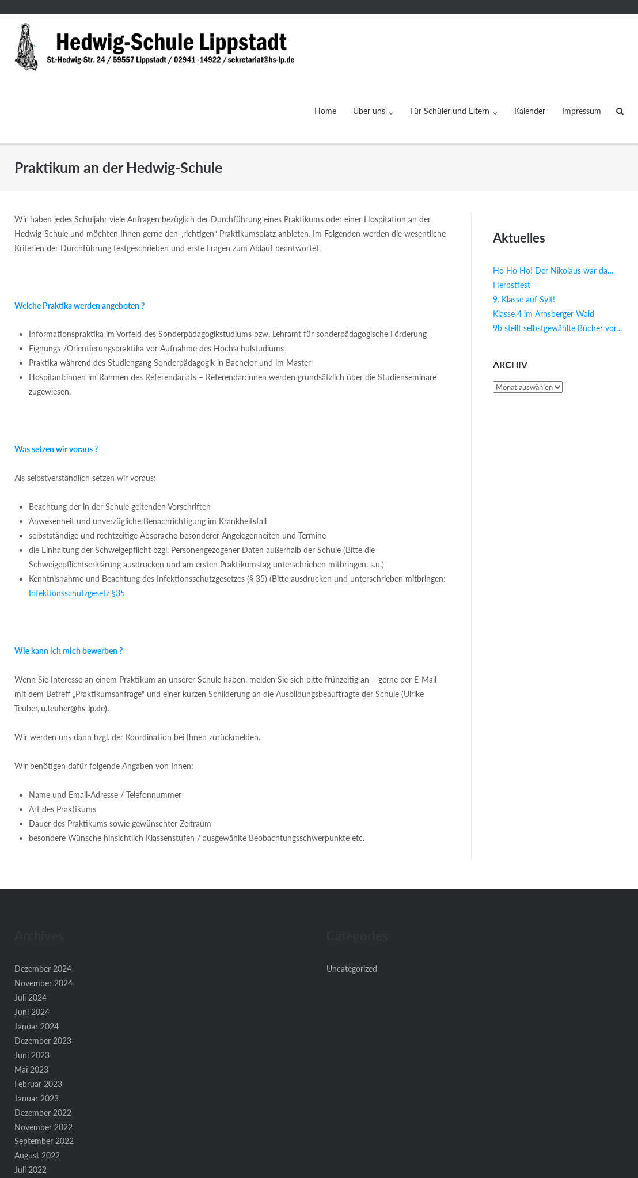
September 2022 (44, 1076)
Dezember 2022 (42, 1048)
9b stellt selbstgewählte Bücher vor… (557, 263)
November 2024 (43, 918)
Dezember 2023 (42, 976)
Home (325, 46)
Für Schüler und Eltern (449, 46)
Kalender (529, 46)
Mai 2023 (31, 1005)
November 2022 (43, 1062)
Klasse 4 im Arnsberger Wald (543, 249)
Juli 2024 (30, 933)
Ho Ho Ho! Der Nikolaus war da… (553, 206)
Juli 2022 (30, 1105)
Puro (389, 1163)
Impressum (581, 46)
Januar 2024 (36, 962)
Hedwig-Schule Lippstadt (305, 1163)
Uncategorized (351, 904)
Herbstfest (511, 220)
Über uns (369, 46)
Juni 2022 (32, 1119)
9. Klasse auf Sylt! (524, 235)
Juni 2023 (32, 990)
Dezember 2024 (42, 904)
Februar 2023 (38, 1019)
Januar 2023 (36, 1034)
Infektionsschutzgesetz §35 (77, 528)
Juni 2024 (32, 947)
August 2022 (37, 1091)
